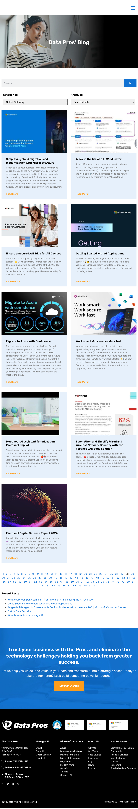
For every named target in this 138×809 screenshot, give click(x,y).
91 (90, 586)
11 (42, 574)
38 (45, 578)
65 (51, 582)
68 (66, 582)
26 (116, 574)
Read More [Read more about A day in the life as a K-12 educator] (82, 194)
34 (24, 578)
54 (128, 578)
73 (92, 582)
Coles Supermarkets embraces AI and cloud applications (40, 604)
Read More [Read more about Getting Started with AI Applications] (82, 281)
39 (50, 578)
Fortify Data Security (19, 612)
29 (132, 574)
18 (75, 574)
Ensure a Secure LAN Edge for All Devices (33, 253)
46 (86, 578)
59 (19, 582)
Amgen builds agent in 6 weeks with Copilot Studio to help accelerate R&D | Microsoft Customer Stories (67, 608)
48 (97, 578)
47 (92, 578)
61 (30, 582)
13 (51, 574)
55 (133, 578)
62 (35, 582)
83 (48, 586)
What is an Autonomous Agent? (25, 615)
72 (87, 582)
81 (133, 582)
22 (95, 574)
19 (80, 574)
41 (60, 578)
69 (72, 582)
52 (118, 578)
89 (79, 586)
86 (64, 586)
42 (65, 578)
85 (58, 586)
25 (111, 574)
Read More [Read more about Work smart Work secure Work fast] (82, 382)
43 (71, 578)
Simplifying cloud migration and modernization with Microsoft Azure (30, 160)
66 (56, 582)
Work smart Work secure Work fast (98, 341)
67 (61, 582)
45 (81, 578)
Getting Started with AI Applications (100, 253)
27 (121, 574)
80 (128, 582)
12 (46, 574)
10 (37, 574)
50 (107, 578)
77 (112, 582)
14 (56, 574)
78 (117, 582)
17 (71, 574)
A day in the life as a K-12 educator (99, 159)
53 (123, 578)
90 (85, 586)
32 (13, 578)
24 (106, 574)
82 (42, 586)
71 (82, 582)
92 (95, 586)
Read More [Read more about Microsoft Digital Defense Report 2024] (12, 558)
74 (97, 582)
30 (3, 578)
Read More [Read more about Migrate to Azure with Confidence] (12, 382)
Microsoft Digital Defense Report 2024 (32, 533)
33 (18, 578)
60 (25, 582)
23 (100, 574)
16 (66, 574)
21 (90, 574)
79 (123, 582)
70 (77, 582)
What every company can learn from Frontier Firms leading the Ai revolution (51, 600)
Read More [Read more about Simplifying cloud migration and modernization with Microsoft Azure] (12, 194)
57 (9, 582)
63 (40, 582)
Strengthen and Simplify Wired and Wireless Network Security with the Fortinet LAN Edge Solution (99, 445)
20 (85, 574)
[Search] (130, 83)
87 (69, 586)
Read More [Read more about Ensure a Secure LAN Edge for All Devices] (12, 281)
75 (102, 582)
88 (74, 586)
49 (102, 578)
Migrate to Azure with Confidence (28, 341)
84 (53, 586)
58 (14, 582)
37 (39, 578)
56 (4, 582)
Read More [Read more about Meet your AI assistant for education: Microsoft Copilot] (12, 474)
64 (45, 582)
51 (113, 578)
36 (34, 578)
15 (61, 574)
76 (107, 582)
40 (55, 578)
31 (8, 578)
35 (29, 578)
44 (76, 578)
